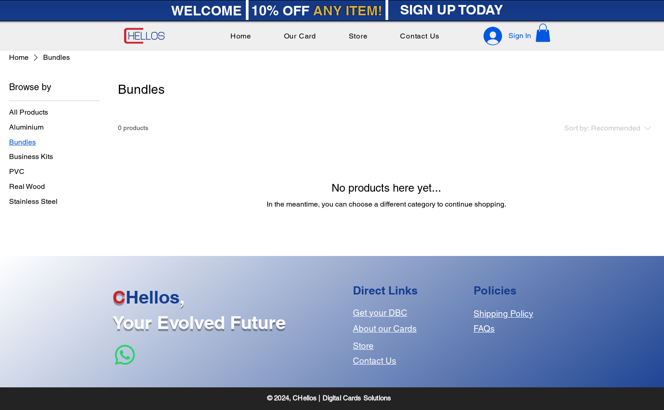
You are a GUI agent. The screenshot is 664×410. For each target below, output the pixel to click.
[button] (543, 33)
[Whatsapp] (124, 354)
